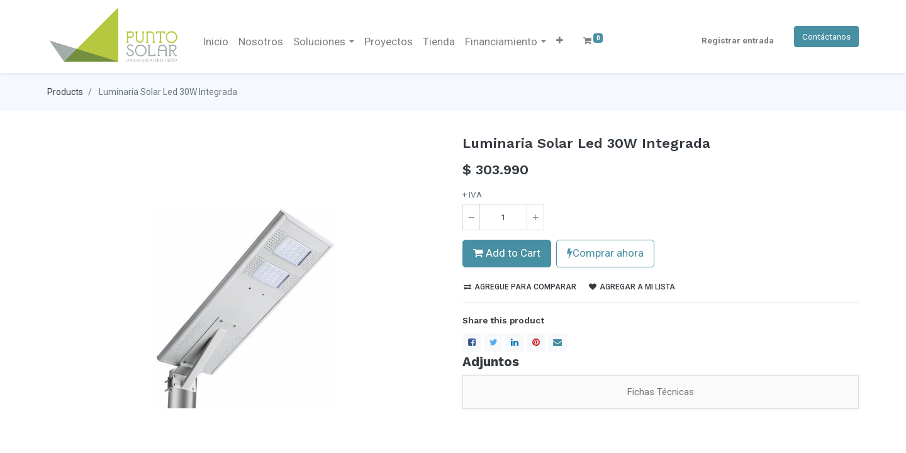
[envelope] (557, 342)
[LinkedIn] (514, 342)
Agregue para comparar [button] (520, 286)
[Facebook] (471, 342)
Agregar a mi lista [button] (632, 286)
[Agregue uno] (535, 217)
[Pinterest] (536, 342)
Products (65, 92)
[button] (559, 40)
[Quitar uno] (471, 217)
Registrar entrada (738, 40)
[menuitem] (215, 42)
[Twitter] (493, 342)
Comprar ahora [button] (605, 253)
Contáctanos (826, 36)
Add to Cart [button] (506, 253)
